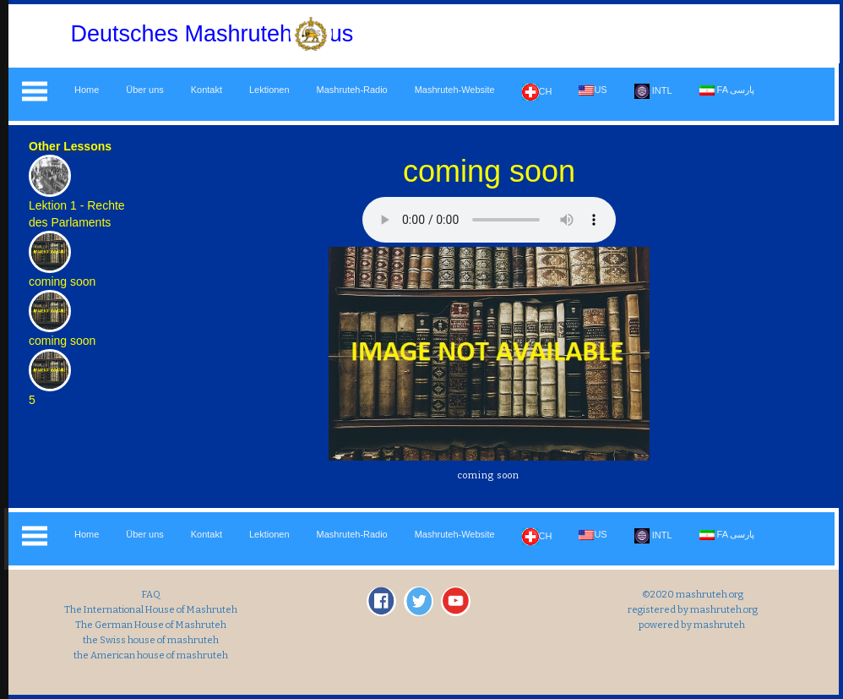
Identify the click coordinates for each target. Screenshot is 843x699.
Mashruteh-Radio (352, 90)
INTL (653, 91)
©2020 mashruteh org (691, 594)
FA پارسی (727, 90)
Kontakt (206, 90)
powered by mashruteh (692, 625)
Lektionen (269, 90)
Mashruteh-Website (455, 90)
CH (537, 92)
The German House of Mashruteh (150, 625)
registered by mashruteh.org (692, 609)
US (592, 90)
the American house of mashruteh (150, 655)
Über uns (145, 90)
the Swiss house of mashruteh (151, 640)
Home (86, 90)
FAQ (151, 594)
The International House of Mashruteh (150, 609)
